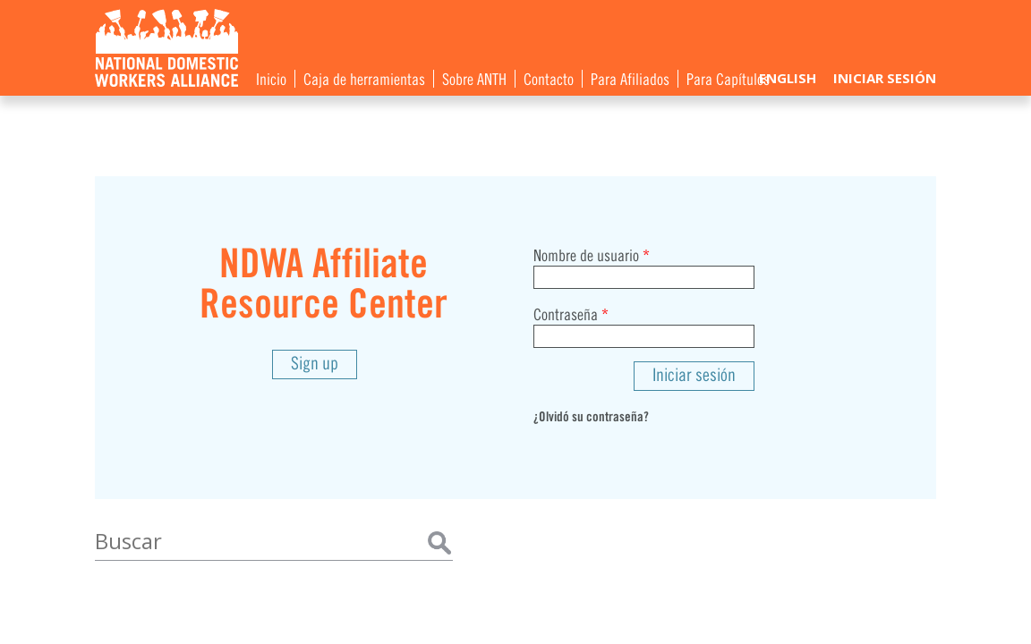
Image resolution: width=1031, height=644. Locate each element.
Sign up (314, 362)
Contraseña (571, 313)
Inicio (271, 77)
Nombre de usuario (591, 254)
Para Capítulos (728, 77)
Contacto (549, 77)
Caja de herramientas (364, 77)
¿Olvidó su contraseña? (591, 415)
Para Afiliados (630, 77)
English (787, 78)
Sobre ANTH (474, 77)
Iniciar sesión (884, 78)
